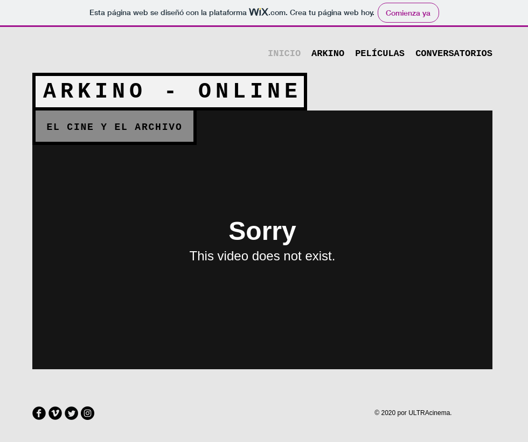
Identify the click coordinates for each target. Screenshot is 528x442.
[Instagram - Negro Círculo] (87, 413)
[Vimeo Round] (55, 413)
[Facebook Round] (39, 413)
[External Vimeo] (262, 239)
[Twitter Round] (71, 413)
